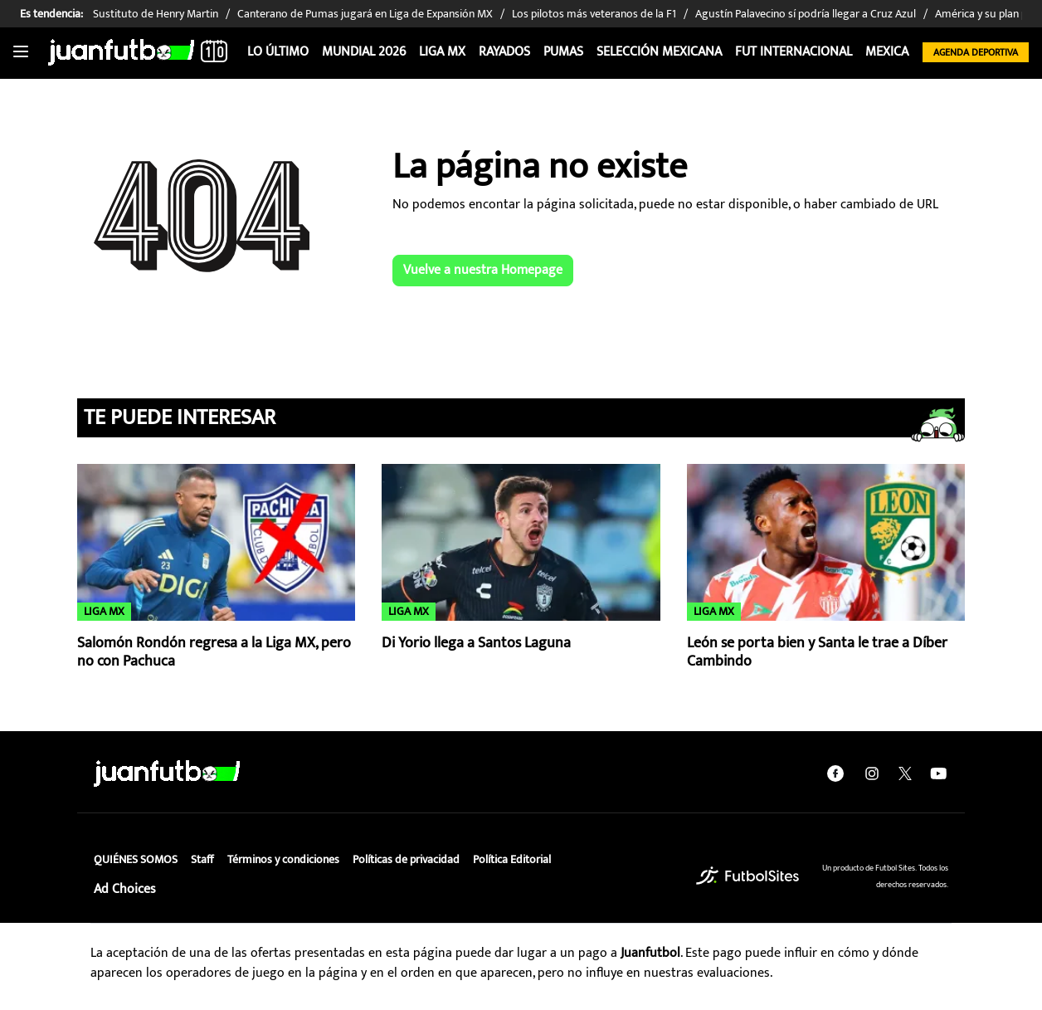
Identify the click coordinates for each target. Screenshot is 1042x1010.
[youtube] (938, 773)
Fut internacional (793, 52)
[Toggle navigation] (20, 52)
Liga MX (442, 52)
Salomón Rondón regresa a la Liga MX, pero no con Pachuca (214, 653)
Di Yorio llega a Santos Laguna (476, 643)
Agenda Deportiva (975, 52)
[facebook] (835, 773)
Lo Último (278, 52)
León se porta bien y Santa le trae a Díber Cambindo (817, 653)
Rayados (504, 52)
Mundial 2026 (364, 52)
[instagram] (872, 773)
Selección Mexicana (659, 52)
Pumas (563, 52)
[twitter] (905, 773)
